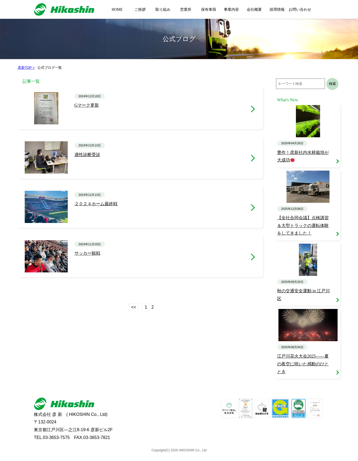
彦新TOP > (26, 68)
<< (133, 307)
